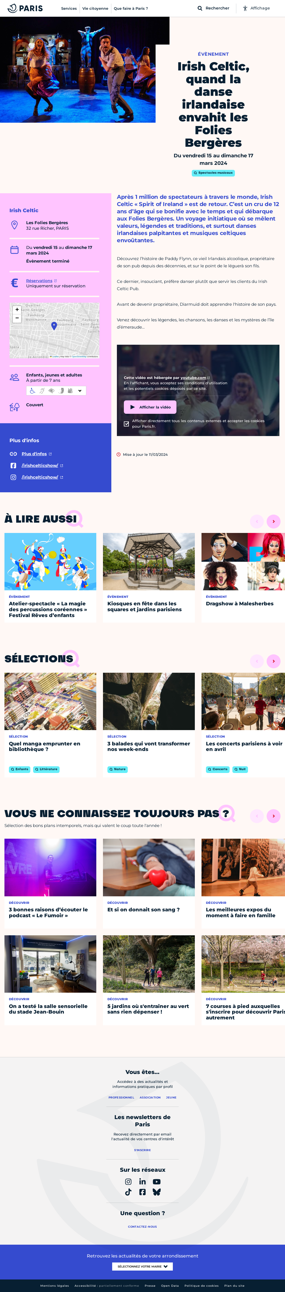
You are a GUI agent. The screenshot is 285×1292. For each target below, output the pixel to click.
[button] (54, 326)
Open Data (170, 1286)
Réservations (39, 280)
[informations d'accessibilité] (56, 390)
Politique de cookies (202, 1286)
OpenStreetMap (79, 356)
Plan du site (234, 1286)
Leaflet (54, 356)
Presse (150, 1286)
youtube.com (193, 377)
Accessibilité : (107, 1286)
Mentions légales (54, 1286)
